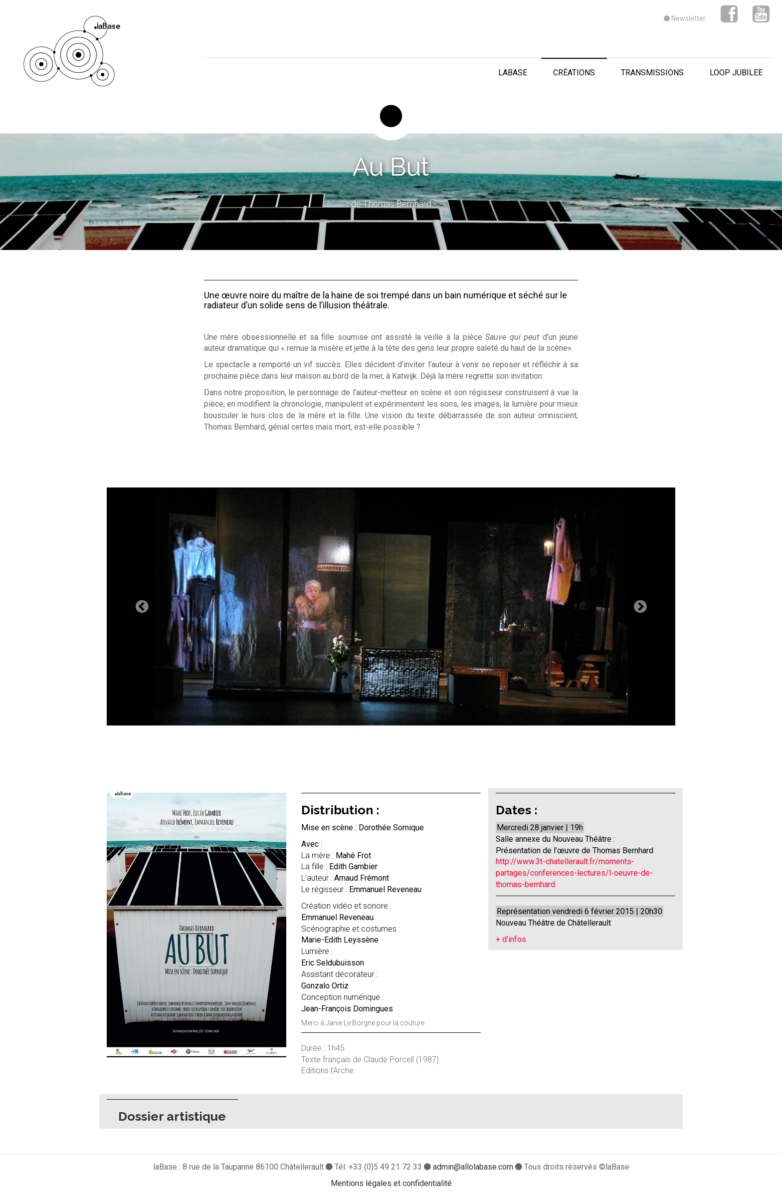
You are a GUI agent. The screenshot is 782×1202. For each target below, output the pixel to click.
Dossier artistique (172, 1116)
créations (574, 72)
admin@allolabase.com (474, 1167)
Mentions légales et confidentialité (391, 1183)
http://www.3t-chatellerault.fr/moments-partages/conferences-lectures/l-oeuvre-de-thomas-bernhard (574, 873)
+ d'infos (511, 939)
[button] (149, 606)
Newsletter (685, 18)
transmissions (652, 72)
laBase (512, 72)
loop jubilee (736, 72)
